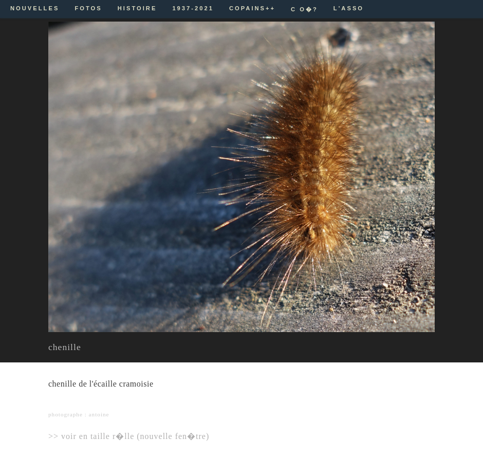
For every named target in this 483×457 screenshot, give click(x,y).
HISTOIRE (137, 8)
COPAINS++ (252, 8)
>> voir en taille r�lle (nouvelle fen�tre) (128, 436)
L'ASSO (348, 8)
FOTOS (88, 8)
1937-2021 (193, 8)
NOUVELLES (34, 8)
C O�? (304, 9)
